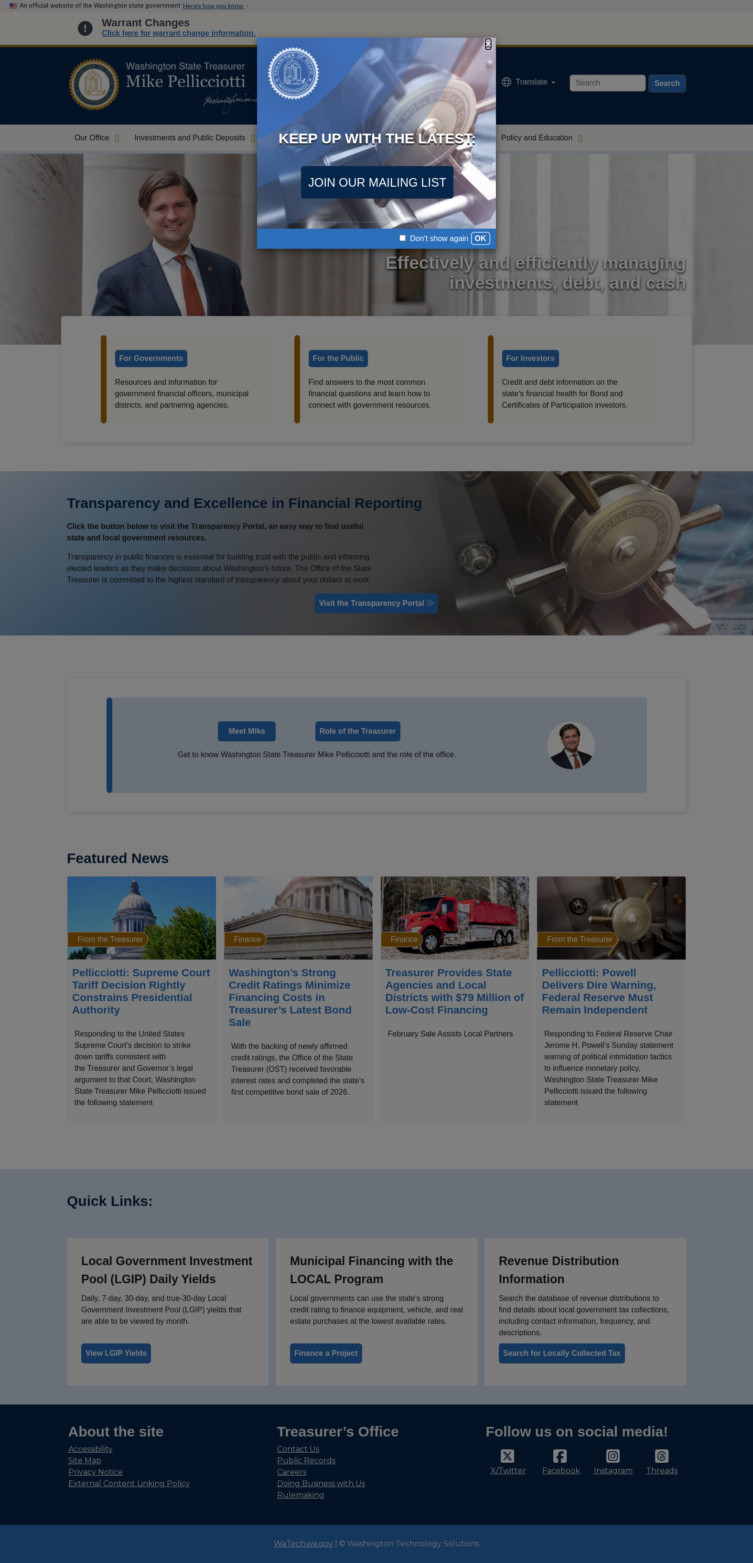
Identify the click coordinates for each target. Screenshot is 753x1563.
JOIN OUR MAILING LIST (377, 182)
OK (480, 238)
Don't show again (434, 238)
